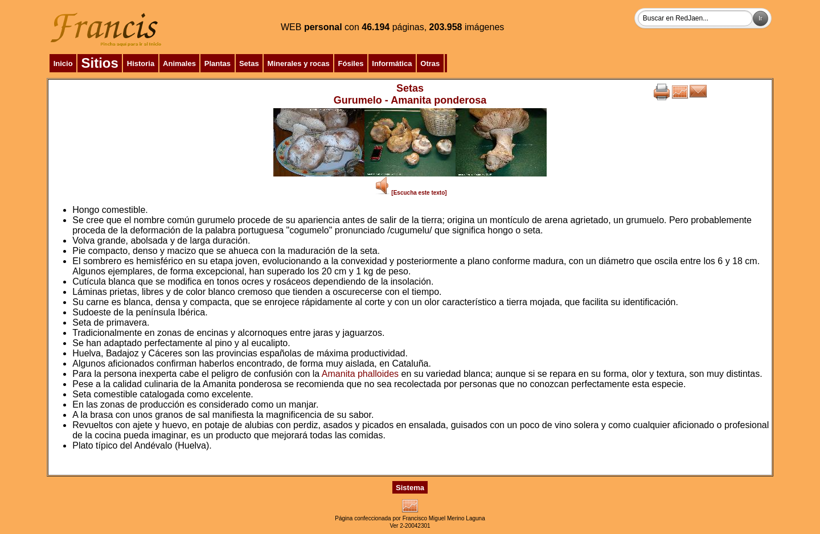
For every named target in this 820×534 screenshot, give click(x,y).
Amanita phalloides (360, 374)
